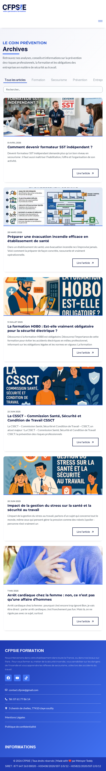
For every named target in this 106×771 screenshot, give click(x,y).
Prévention (80, 80)
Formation (38, 80)
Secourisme (59, 80)
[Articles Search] (53, 89)
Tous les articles (15, 80)
